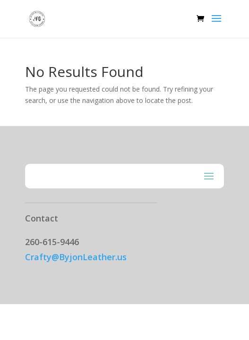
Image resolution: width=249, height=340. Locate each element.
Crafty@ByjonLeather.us (76, 257)
